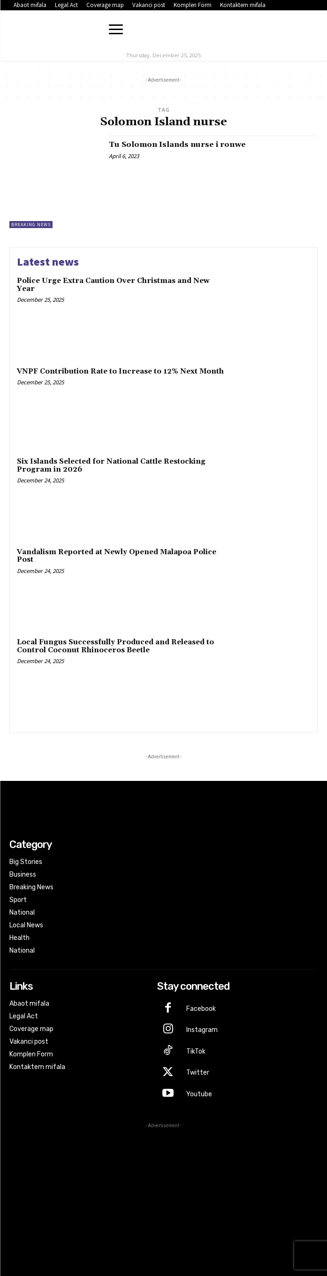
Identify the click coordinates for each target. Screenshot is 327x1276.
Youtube (199, 1094)
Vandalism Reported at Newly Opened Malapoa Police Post (116, 556)
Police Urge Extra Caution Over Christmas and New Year (113, 284)
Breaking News (31, 225)
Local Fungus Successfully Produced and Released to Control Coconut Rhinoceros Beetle (115, 646)
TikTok (195, 1051)
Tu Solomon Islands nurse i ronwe (177, 144)
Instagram (202, 1030)
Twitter (197, 1073)
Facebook (201, 1009)
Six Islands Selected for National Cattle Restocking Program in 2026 (111, 465)
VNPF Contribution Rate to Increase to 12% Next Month (120, 371)
